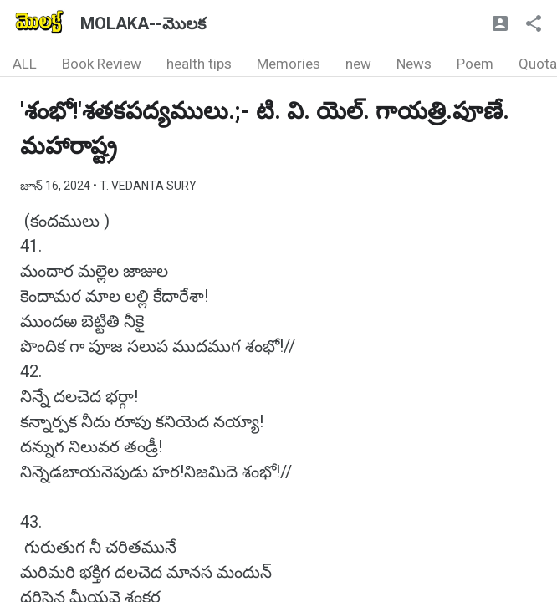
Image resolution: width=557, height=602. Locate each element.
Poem (475, 63)
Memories (288, 63)
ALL (25, 63)
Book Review (101, 63)
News (414, 63)
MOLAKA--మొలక (143, 23)
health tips (199, 63)
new (358, 63)
